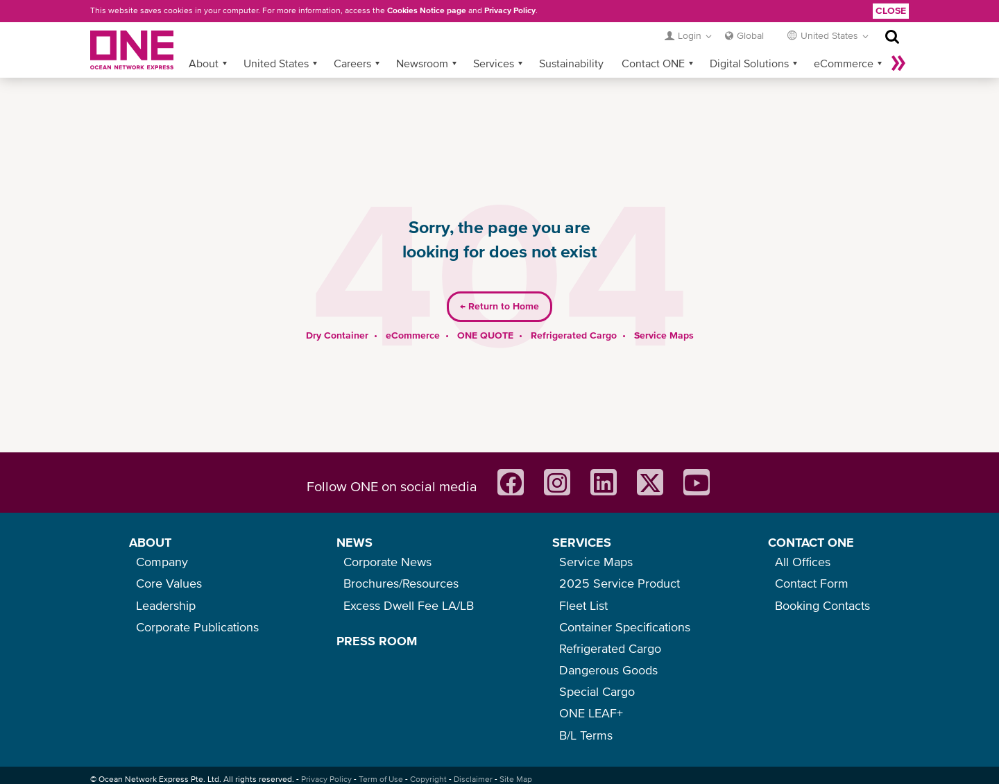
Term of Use (381, 779)
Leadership (166, 605)
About (204, 63)
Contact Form (811, 583)
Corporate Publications (197, 627)
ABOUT (150, 542)
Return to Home (499, 306)
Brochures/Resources (401, 583)
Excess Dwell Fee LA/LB (408, 605)
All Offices (802, 561)
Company (162, 561)
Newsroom (422, 63)
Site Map (516, 779)
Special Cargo (597, 691)
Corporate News (387, 561)
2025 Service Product (619, 583)
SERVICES (581, 542)
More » (898, 63)
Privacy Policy (510, 10)
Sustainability (571, 63)
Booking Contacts (822, 605)
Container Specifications (624, 627)
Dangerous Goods (608, 670)
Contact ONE (653, 63)
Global (750, 35)
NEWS (354, 542)
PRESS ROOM (376, 640)
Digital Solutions (749, 63)
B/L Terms (586, 735)
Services (493, 63)
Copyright (428, 779)
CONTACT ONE (811, 542)
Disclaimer (473, 779)
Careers (352, 63)
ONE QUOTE (485, 335)
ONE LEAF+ (591, 713)
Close (891, 10)
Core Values (169, 583)
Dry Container (337, 335)
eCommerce (843, 63)
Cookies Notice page (426, 10)
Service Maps (664, 335)
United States (276, 63)
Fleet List (583, 605)
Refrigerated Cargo (574, 335)
